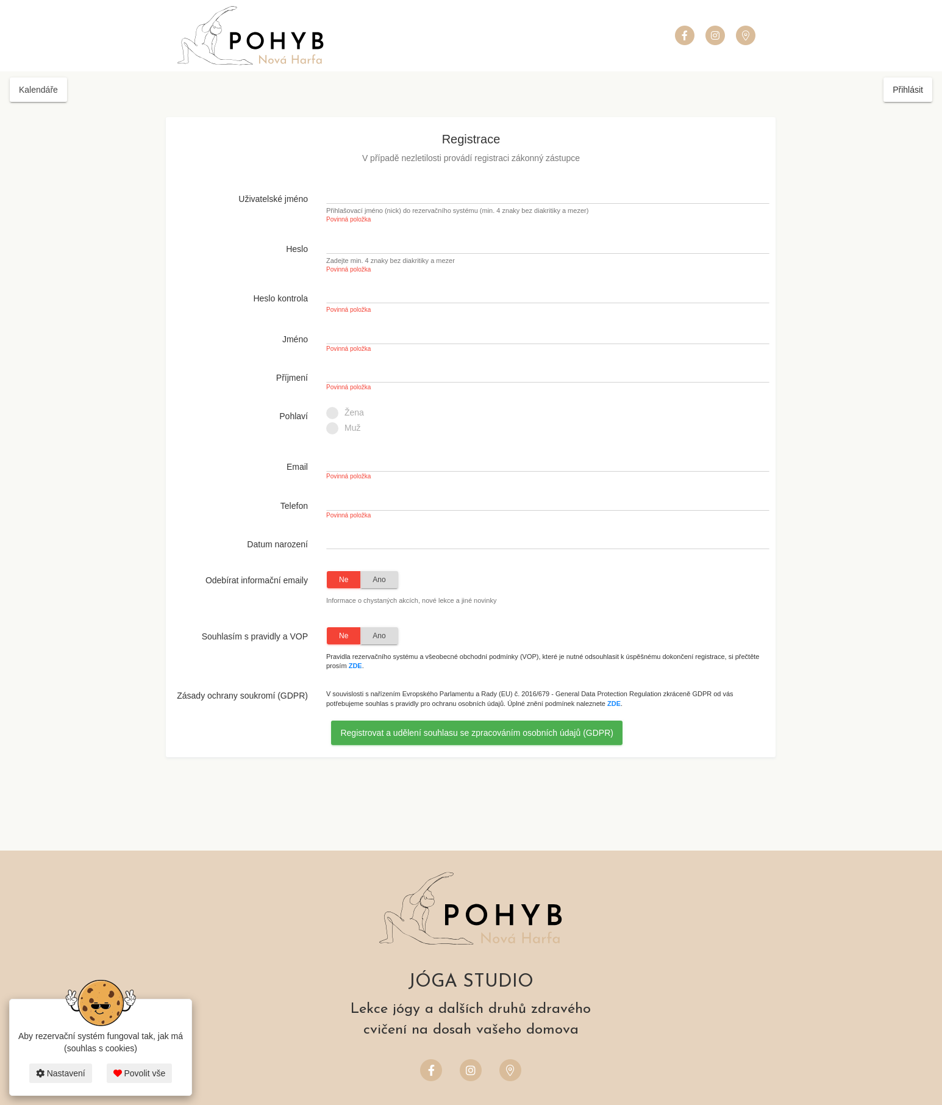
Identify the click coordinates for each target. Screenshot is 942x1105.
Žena (349, 413)
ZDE (355, 665)
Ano (379, 579)
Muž (347, 428)
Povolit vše (139, 1073)
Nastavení (60, 1073)
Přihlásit (908, 90)
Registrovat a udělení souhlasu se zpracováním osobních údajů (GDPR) (476, 733)
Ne (343, 579)
